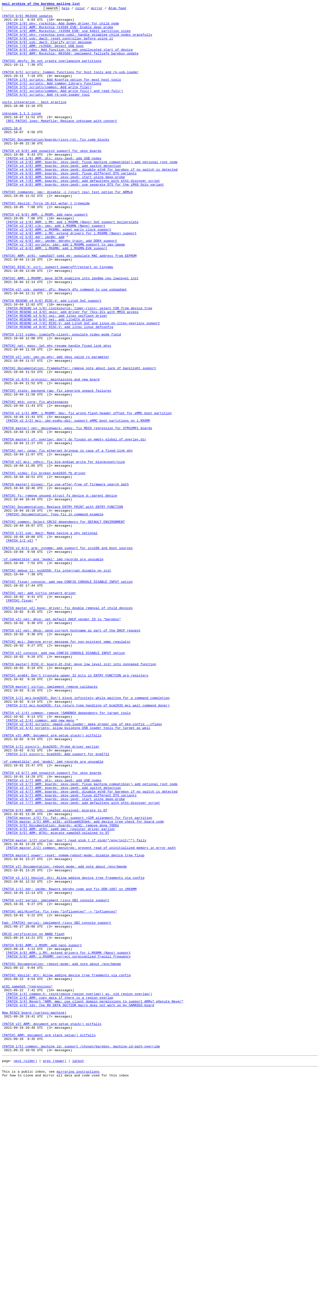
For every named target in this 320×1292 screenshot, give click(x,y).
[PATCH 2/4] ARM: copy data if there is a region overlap (59, 1196)
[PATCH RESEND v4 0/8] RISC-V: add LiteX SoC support (52, 359)
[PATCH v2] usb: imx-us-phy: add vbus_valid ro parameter (55, 427)
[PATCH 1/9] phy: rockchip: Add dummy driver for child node (62, 27)
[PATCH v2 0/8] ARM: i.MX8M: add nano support (45, 256)
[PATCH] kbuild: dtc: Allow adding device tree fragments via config (66, 1169)
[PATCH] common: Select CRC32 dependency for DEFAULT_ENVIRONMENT (63, 625)
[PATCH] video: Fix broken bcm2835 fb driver (44, 566)
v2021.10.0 (12, 153)
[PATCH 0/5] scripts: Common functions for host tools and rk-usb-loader (70, 85)
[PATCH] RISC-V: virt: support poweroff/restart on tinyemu (57, 319)
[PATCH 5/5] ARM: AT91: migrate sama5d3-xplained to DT (57, 998)
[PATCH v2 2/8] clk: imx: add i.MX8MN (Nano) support (56, 270)
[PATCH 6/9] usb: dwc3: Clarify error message (49, 49)
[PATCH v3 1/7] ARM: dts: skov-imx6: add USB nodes (54, 935)
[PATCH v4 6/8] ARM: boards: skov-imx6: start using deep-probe (65, 211)
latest (78, 1270)
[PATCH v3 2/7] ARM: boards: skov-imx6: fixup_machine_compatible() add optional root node (92, 940)
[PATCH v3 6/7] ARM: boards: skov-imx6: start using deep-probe (65, 958)
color (88, 9)
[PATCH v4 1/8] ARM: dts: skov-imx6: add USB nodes (54, 189)
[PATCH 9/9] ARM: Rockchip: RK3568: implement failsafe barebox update (72, 63)
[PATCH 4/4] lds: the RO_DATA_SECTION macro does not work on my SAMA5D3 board (80, 1205)
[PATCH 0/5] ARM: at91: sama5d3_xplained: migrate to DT (54, 971)
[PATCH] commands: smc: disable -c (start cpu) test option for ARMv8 (67, 229)
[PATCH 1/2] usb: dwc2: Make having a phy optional (50, 638)
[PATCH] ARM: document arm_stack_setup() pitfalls (49, 1241)
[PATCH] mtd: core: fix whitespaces (35, 481)
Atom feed (125, 9)
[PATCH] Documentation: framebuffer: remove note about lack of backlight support (79, 440)
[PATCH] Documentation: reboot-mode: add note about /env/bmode (61, 1155)
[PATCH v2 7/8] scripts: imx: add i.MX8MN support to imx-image (65, 292)
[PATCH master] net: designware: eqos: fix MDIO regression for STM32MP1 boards (77, 512)
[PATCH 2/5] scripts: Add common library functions (54, 99)
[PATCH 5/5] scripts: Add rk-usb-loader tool (48, 112)
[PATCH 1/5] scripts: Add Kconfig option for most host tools (63, 94)
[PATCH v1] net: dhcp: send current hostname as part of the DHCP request (71, 755)
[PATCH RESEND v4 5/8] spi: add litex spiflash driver (57, 377)
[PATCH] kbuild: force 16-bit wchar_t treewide (46, 243)
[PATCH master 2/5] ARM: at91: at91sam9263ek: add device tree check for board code (85, 984)
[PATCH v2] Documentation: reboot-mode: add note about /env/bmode (64, 1038)
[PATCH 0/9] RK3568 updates (27, 18)
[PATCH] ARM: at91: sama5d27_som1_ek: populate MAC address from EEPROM (69, 306)
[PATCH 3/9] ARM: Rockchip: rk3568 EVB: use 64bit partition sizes (68, 36)
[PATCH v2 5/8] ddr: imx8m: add (35, 283)
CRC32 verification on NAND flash (33, 1119)
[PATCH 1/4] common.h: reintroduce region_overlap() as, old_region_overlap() (79, 1191)
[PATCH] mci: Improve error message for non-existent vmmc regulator (66, 769)
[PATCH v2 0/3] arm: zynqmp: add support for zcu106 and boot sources (67, 656)
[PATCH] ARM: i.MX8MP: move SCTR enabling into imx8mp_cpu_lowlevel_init (70, 332)
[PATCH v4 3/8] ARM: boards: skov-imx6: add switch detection (63, 198)
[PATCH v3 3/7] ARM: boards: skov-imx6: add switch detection (63, 944)
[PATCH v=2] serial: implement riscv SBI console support (55, 1079)
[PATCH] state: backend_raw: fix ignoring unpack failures (56, 467)
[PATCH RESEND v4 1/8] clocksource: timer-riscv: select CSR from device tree (79, 368)
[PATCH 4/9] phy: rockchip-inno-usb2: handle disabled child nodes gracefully (79, 40)
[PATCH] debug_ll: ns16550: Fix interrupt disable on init (56, 683)
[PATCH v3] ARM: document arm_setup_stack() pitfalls (52, 881)
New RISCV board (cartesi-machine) (34, 1214)
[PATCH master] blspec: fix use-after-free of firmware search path (65, 580)
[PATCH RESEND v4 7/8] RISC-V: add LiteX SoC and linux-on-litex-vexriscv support (83, 386)
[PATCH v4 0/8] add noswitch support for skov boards (52, 180)
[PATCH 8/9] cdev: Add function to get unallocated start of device (69, 58)
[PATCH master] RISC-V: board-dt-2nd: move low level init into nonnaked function (79, 796)
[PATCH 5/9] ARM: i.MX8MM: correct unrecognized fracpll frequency (68, 1146)
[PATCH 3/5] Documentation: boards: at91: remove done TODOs (62, 989)
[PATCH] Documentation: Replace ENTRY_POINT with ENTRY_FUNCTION (62, 607)
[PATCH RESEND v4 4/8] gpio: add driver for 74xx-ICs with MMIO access (72, 373)
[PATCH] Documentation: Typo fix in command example (55, 616)
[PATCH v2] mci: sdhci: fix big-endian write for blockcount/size (63, 553)
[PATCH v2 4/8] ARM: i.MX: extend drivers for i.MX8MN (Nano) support (71, 279)
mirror (104, 9)
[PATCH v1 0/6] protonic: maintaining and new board (51, 454)
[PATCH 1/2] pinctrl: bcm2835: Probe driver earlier (51, 895)
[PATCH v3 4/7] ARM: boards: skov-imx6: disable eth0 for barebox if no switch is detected (92, 949)
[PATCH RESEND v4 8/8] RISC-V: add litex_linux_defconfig (59, 391)
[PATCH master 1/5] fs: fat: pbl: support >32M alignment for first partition (79, 980)
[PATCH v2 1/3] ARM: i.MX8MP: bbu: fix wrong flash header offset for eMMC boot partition (87, 494)
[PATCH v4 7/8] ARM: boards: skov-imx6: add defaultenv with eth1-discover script (83, 216)
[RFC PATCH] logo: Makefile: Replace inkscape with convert (61, 144)
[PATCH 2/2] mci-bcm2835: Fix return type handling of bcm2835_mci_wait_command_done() (88, 845)
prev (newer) (54, 1270)
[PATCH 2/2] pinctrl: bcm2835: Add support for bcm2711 (57, 904)
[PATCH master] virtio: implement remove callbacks (50, 823)
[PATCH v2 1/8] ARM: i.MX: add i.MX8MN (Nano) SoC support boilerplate (72, 265)
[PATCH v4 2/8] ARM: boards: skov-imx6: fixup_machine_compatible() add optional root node (92, 193)
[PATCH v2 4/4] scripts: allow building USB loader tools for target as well (78, 872)
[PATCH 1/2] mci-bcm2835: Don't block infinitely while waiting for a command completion (86, 836)
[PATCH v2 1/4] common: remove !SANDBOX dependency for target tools (66, 854)
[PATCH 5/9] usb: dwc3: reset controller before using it (59, 45)
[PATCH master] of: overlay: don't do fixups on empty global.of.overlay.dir (74, 526)
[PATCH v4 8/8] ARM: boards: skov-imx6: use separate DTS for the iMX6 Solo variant (85, 220)
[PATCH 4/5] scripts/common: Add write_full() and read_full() (64, 108)
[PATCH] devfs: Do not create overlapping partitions (52, 72)
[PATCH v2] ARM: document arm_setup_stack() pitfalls (52, 1227)
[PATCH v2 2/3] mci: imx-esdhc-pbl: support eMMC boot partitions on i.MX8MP (78, 503)
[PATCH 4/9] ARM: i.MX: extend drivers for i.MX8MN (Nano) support (68, 1142)
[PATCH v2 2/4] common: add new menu (40, 863)
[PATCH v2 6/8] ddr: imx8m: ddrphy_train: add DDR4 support (61, 288)
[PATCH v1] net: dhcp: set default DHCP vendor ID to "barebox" (61, 742)
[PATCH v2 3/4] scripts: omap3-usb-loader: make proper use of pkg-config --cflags (84, 868)
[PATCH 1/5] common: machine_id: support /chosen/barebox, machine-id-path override (81, 1254)
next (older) (25, 1270)
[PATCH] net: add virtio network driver (39, 710)
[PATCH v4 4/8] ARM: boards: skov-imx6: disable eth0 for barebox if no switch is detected (92, 202)
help (73, 9)
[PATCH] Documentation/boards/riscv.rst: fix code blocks (55, 166)
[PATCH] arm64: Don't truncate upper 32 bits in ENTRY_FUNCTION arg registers (75, 809)
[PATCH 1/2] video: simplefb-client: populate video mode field (61, 400)
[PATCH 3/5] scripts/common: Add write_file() (49, 103)
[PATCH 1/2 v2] (19, 647)
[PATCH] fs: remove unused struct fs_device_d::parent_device (59, 593)
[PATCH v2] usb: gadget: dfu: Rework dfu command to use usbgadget (64, 346)
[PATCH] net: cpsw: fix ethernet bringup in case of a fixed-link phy (67, 539)
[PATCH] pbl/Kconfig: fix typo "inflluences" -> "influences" (59, 1092)
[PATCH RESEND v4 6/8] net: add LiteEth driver (50, 382)
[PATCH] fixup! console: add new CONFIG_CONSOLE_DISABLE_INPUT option (67, 697)
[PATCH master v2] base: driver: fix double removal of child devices (67, 728)
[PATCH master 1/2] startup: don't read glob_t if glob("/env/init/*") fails (74, 1007)
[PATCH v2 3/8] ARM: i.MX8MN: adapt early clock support (58, 274)
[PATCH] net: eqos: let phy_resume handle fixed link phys (56, 413)
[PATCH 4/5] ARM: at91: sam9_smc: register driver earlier (60, 993)
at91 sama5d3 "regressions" (27, 1182)
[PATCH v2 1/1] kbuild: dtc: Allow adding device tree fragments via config (73, 1052)
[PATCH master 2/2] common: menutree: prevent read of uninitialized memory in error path (91, 1016)
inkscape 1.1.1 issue (21, 135)
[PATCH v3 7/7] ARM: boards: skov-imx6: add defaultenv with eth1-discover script (83, 962)
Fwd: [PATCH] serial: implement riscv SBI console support (56, 1106)
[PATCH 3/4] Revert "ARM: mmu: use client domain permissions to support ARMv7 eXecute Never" (95, 1200)
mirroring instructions (78, 1282)
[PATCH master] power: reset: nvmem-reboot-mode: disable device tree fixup (73, 1025)
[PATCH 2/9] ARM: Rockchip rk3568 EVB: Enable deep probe (59, 31)
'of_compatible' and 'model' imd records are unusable (53, 670)
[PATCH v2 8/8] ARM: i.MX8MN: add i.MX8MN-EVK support (57, 297)
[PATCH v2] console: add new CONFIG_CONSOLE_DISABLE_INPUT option (63, 782)
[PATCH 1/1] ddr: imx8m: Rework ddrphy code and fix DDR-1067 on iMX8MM (69, 1065)
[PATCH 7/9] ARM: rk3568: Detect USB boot (45, 54)
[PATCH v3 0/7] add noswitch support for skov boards (52, 926)
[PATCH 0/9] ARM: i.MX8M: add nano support (42, 1133)
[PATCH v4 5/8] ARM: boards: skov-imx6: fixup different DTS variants (71, 207)
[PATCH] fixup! (19, 719)
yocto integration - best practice (34, 121)
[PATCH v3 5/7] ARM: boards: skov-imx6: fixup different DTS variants (71, 953)
